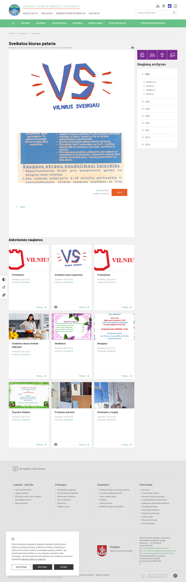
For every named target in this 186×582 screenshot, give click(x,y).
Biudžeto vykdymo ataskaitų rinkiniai (114, 490)
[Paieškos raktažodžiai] (156, 12)
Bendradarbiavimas (23, 500)
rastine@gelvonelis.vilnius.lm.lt (156, 548)
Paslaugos (47, 13)
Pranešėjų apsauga (149, 506)
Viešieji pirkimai (105, 503)
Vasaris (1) (150, 90)
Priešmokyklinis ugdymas (67, 493)
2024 (147, 109)
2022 (147, 123)
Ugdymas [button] (40, 23)
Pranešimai (36, 33)
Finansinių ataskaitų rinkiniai (110, 493)
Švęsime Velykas (21, 412)
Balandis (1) (151, 82)
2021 (147, 130)
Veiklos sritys (30, 13)
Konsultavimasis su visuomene (154, 500)
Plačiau (39, 307)
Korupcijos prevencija (150, 513)
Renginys (102, 343)
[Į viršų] (175, 576)
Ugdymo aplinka (22, 493)
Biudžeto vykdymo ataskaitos (111, 506)
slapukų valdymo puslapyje (34, 559)
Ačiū (119, 192)
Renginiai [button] (77, 23)
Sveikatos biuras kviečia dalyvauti (25, 345)
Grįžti (22, 207)
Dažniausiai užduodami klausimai (155, 503)
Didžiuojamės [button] (95, 23)
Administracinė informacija (70, 13)
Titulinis (12, 33)
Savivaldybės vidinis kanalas (29, 469)
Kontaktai (94, 13)
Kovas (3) (150, 86)
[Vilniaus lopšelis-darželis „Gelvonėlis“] (16, 9)
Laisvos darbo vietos (150, 493)
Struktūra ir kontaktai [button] (153, 23)
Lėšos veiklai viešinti (107, 496)
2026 (147, 74)
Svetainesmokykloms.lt (157, 577)
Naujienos (23, 33)
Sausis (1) (150, 94)
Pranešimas (103, 275)
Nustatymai (21, 567)
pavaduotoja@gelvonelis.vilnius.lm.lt (159, 553)
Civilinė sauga (147, 517)
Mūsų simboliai (21, 503)
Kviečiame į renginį (107, 412)
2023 (147, 116)
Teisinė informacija (149, 520)
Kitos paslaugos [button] (117, 23)
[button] (158, 6)
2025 (147, 102)
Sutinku (63, 567)
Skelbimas (60, 343)
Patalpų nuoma (63, 506)
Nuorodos (146, 490)
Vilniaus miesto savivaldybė (121, 551)
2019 (147, 137)
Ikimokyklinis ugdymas (66, 490)
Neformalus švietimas (66, 496)
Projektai (103, 500)
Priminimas (18, 275)
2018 (147, 144)
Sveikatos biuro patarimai (68, 275)
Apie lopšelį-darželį (23, 490)
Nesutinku (42, 567)
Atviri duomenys (148, 523)
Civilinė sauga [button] (59, 23)
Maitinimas (61, 503)
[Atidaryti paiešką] (174, 13)
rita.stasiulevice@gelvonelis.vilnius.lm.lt (160, 551)
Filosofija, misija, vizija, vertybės (28, 496)
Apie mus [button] (25, 23)
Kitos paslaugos (64, 500)
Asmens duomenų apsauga (153, 496)
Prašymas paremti (64, 412)
